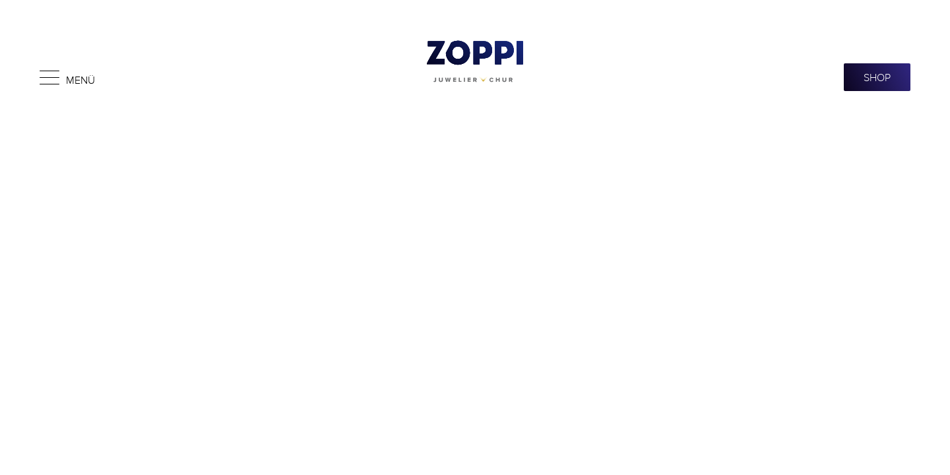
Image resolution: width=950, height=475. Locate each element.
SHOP (877, 77)
